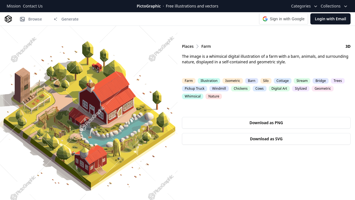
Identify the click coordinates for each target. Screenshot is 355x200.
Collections (334, 6)
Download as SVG (266, 138)
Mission (14, 6)
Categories (305, 6)
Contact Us (32, 6)
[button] (283, 18)
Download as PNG (266, 122)
